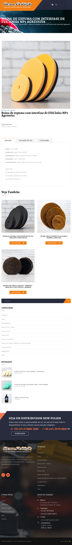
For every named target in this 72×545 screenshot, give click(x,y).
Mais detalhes (18, 243)
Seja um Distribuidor (7, 512)
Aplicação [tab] (8, 140)
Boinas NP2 (23, 24)
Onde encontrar (6, 508)
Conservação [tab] (44, 140)
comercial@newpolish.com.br (50, 520)
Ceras (3, 319)
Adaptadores (5, 351)
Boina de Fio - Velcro (8, 327)
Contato (4, 519)
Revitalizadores (6, 323)
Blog (2, 515)
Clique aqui (20, 433)
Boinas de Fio (5, 331)
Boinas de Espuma (7, 339)
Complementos (6, 347)
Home (14, 24)
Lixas (3, 355)
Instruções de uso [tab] (25, 140)
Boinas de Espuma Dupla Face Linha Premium (16, 343)
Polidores (4, 315)
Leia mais (5, 468)
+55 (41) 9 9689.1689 (25, 429)
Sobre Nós (4, 504)
